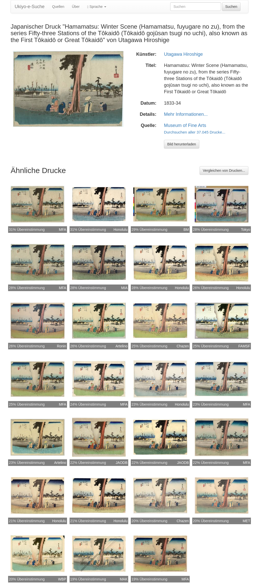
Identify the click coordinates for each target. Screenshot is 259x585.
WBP (62, 579)
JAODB (121, 463)
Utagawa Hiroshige (183, 54)
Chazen (183, 346)
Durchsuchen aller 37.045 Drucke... (194, 132)
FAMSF (244, 346)
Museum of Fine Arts (185, 125)
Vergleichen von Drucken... (224, 170)
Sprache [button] (96, 7)
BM (186, 230)
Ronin (61, 346)
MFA (62, 230)
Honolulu (120, 230)
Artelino (121, 346)
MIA (124, 288)
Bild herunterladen (181, 144)
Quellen (58, 7)
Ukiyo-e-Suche (30, 6)
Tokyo (245, 230)
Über (75, 7)
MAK (123, 579)
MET (246, 521)
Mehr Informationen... (186, 114)
